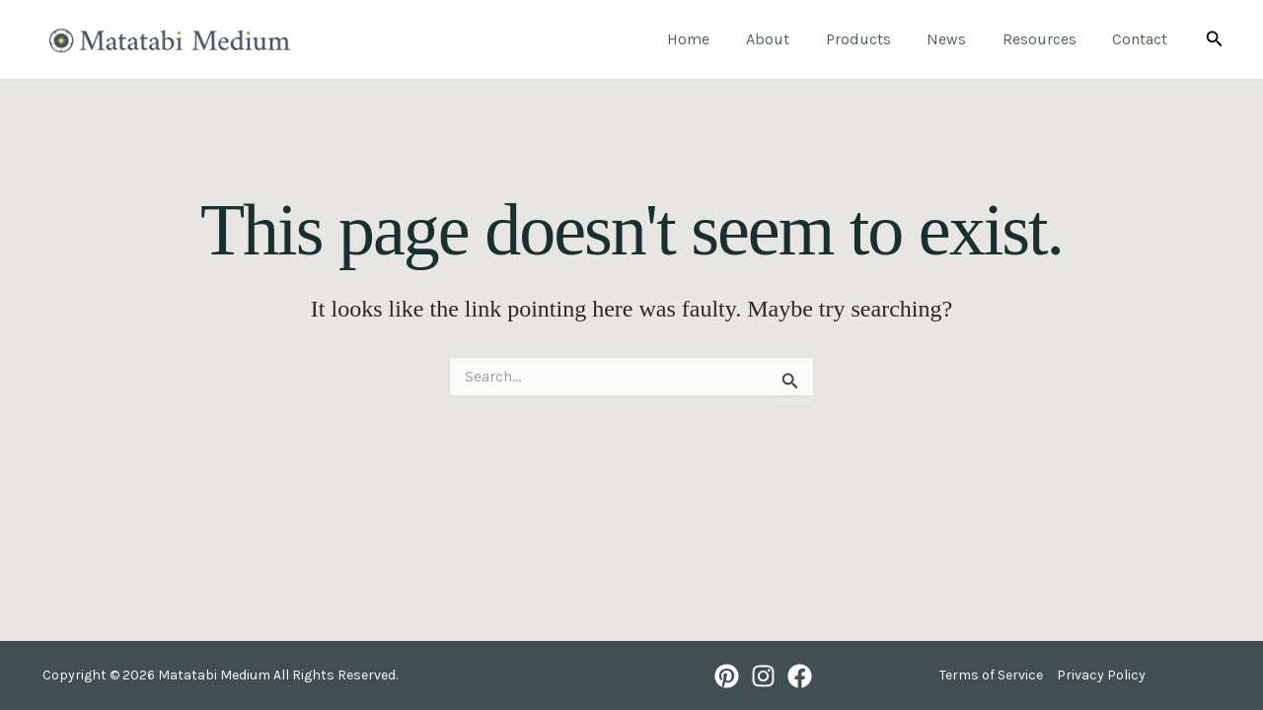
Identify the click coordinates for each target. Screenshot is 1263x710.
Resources (1046, 39)
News (958, 39)
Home (714, 39)
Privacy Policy (1101, 675)
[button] (1215, 39)
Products (874, 39)
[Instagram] (763, 676)
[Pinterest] (726, 676)
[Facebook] (799, 676)
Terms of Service (991, 675)
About (788, 39)
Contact (1142, 39)
